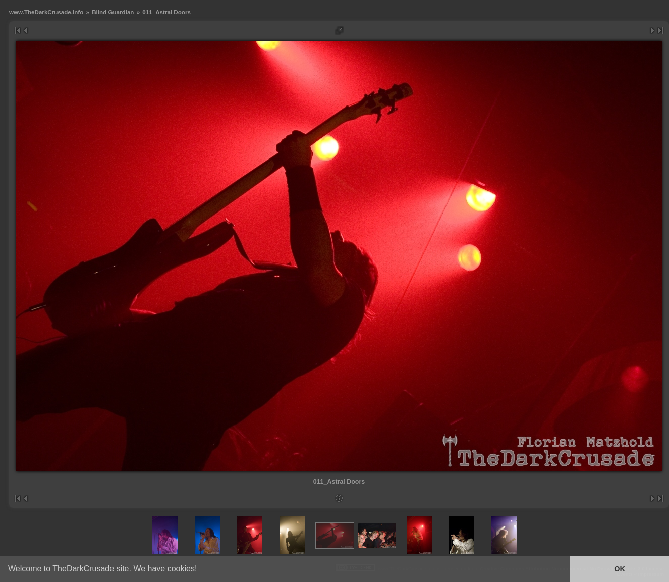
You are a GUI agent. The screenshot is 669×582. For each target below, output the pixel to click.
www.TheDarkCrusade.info (46, 12)
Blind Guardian (113, 12)
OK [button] (619, 569)
